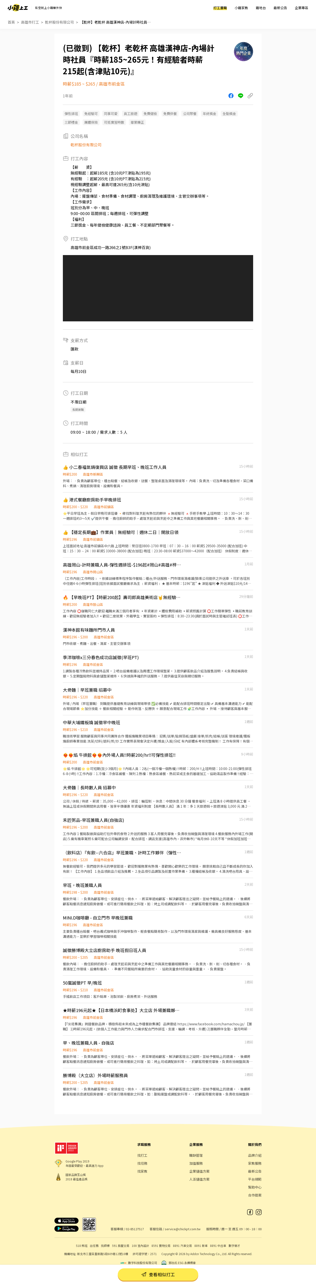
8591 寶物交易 (161, 1245)
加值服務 (196, 1163)
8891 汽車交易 (182, 1245)
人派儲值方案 (199, 1179)
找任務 (142, 1163)
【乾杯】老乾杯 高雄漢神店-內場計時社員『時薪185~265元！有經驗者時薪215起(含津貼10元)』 (116, 22)
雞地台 (261, 7)
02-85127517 (135, 1229)
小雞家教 (241, 7)
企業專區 (301, 7)
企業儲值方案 (199, 1171)
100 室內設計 (140, 1245)
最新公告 (280, 7)
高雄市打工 (30, 22)
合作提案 (255, 1195)
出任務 (94, 1245)
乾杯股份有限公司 (59, 22)
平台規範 (255, 1179)
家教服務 (255, 1163)
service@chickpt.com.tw (182, 1229)
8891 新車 (201, 1245)
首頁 (11, 22)
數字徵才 (234, 1245)
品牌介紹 (255, 1155)
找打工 (142, 1155)
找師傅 (105, 1245)
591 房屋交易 (120, 1245)
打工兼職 (220, 7)
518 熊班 (81, 1245)
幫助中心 (255, 1187)
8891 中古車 (218, 1245)
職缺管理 (196, 1155)
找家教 (142, 1171)
